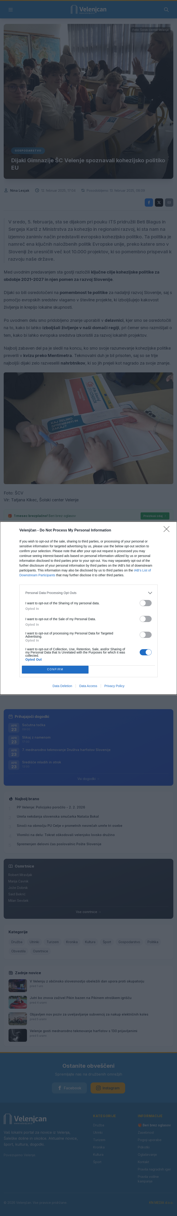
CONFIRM (55, 669)
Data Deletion (62, 686)
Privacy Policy (114, 686)
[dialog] (88, 608)
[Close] (168, 530)
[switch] (146, 603)
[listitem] (88, 593)
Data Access (88, 686)
